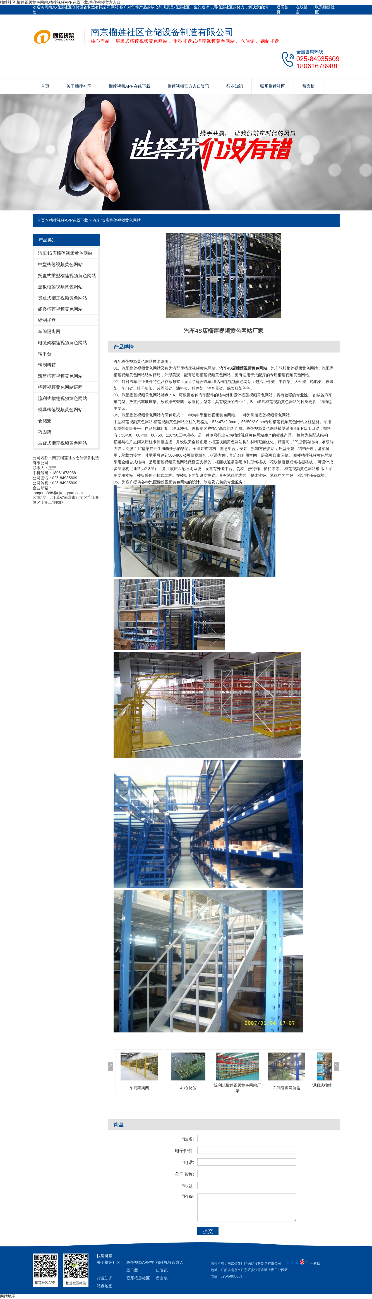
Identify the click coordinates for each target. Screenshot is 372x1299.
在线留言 (302, 9)
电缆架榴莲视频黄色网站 (62, 342)
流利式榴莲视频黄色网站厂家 (237, 1088)
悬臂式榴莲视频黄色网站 (62, 443)
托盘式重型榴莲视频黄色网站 (67, 275)
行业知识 (234, 86)
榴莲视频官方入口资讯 (188, 86)
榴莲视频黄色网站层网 (60, 387)
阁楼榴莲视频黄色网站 (60, 309)
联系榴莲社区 (325, 9)
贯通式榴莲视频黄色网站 (62, 298)
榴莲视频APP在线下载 (129, 86)
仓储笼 (44, 420)
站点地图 (104, 1286)
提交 (208, 1231)
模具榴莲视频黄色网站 (60, 409)
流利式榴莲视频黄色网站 (62, 398)
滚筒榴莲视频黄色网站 (60, 376)
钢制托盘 (47, 320)
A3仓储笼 (188, 1088)
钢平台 (44, 353)
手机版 (315, 1264)
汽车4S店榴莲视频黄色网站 (116, 220)
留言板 (308, 86)
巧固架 (44, 432)
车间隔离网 (49, 331)
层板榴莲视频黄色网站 (60, 286)
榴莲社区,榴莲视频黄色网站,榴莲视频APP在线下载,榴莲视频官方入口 (60, 2)
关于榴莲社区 (79, 86)
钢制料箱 (47, 365)
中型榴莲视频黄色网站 (60, 264)
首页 (45, 86)
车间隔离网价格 (286, 1088)
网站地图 (8, 1296)
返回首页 (282, 9)
